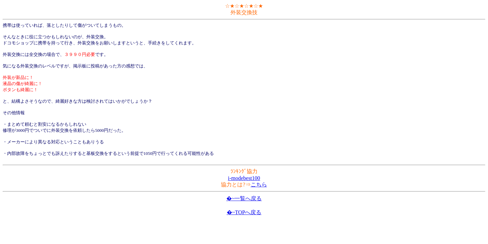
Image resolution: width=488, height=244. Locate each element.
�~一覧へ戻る (244, 198)
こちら (259, 184)
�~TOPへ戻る (244, 212)
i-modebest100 (244, 178)
